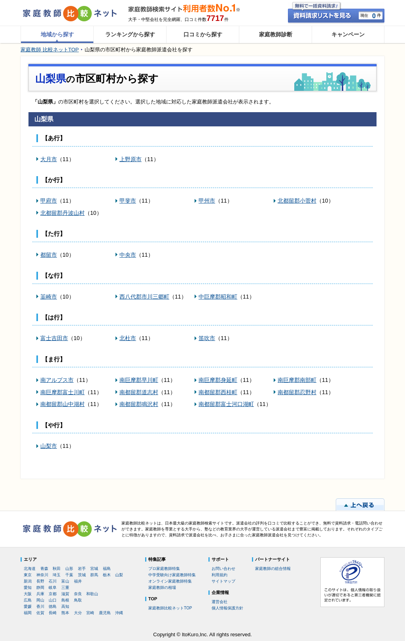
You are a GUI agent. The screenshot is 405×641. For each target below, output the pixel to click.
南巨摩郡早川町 (138, 380)
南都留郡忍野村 (297, 392)
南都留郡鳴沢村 (138, 404)
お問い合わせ (223, 568)
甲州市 (207, 200)
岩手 (82, 568)
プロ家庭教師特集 (164, 568)
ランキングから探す (130, 34)
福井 (78, 581)
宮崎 (90, 613)
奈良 (78, 594)
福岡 (28, 613)
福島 (107, 568)
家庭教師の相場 (162, 587)
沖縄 (119, 613)
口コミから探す (203, 34)
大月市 (48, 159)
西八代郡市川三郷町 (144, 296)
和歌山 (92, 594)
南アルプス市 (57, 380)
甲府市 (48, 200)
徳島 (53, 606)
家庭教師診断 (275, 34)
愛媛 (28, 606)
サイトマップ (223, 581)
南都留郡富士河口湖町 (226, 404)
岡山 (40, 600)
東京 (28, 575)
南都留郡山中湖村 (62, 404)
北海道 (30, 568)
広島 (28, 600)
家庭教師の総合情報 (273, 568)
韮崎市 (48, 296)
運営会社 (219, 602)
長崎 (53, 613)
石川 (53, 581)
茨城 (82, 575)
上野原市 (130, 159)
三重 (65, 587)
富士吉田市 (54, 338)
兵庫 (40, 594)
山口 (53, 600)
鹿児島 (105, 613)
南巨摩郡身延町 (218, 380)
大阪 (28, 594)
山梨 (119, 575)
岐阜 (53, 587)
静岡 (40, 587)
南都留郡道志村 (138, 392)
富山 (65, 581)
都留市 (48, 255)
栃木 (107, 575)
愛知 (28, 587)
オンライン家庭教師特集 (170, 581)
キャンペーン (348, 34)
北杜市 (127, 338)
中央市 (127, 255)
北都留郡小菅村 (297, 200)
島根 (65, 600)
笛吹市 (207, 338)
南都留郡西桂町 (218, 392)
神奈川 (42, 575)
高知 (65, 606)
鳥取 (78, 600)
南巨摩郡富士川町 (62, 392)
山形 (69, 568)
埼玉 (57, 575)
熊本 (65, 613)
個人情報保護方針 (227, 608)
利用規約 (219, 575)
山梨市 (48, 446)
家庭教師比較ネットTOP (170, 608)
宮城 (94, 568)
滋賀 (65, 594)
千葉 (69, 575)
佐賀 (40, 613)
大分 (78, 613)
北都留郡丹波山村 (62, 213)
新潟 (28, 581)
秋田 (57, 568)
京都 (53, 594)
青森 (44, 568)
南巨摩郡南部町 (297, 380)
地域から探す (57, 34)
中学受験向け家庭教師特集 (172, 575)
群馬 (94, 575)
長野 (40, 581)
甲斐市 (127, 200)
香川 (40, 606)
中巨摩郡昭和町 (218, 296)
